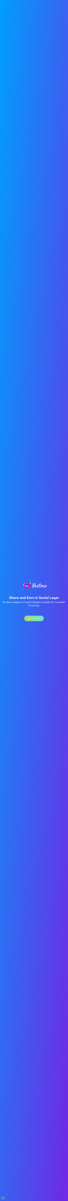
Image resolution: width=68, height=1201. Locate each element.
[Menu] (33, 1198)
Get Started (34, 618)
